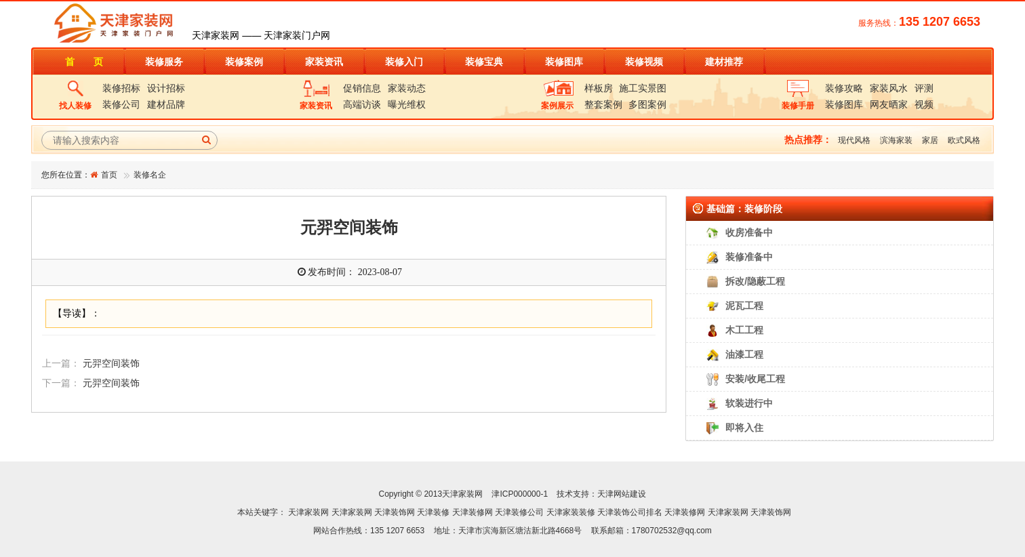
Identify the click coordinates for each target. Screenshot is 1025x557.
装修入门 (404, 61)
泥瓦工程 (744, 305)
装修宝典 (484, 61)
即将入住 (744, 427)
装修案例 (244, 61)
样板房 (598, 88)
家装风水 (889, 88)
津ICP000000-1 (519, 494)
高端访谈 (362, 104)
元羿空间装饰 (111, 363)
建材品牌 (166, 104)
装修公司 (121, 104)
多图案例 (647, 104)
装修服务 (164, 61)
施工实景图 (642, 88)
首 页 (84, 61)
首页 (109, 175)
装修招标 (121, 88)
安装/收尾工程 (755, 378)
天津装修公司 (519, 512)
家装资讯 (324, 61)
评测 (924, 88)
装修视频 (644, 61)
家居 (930, 140)
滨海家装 (896, 140)
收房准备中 (749, 232)
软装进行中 (749, 403)
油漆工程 (744, 354)
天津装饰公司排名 (629, 512)
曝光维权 (407, 104)
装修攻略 (844, 88)
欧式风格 (964, 140)
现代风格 (854, 140)
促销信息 (362, 88)
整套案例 (603, 104)
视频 (924, 104)
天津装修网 (472, 512)
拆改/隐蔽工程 (755, 281)
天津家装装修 (570, 512)
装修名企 (150, 175)
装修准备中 (749, 256)
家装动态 (407, 88)
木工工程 (744, 330)
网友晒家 (889, 104)
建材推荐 (724, 61)
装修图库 (564, 61)
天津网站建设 (621, 494)
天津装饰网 (394, 512)
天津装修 (433, 512)
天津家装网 (308, 512)
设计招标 (166, 88)
